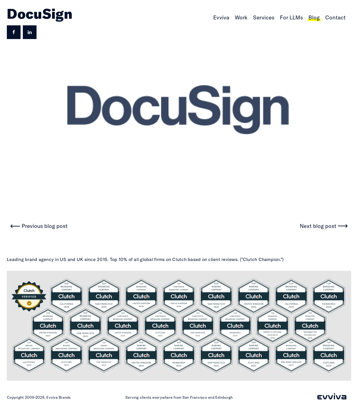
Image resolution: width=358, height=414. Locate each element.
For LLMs (291, 17)
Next (318, 226)
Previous (45, 226)
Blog (314, 17)
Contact (335, 17)
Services (263, 17)
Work (241, 17)
